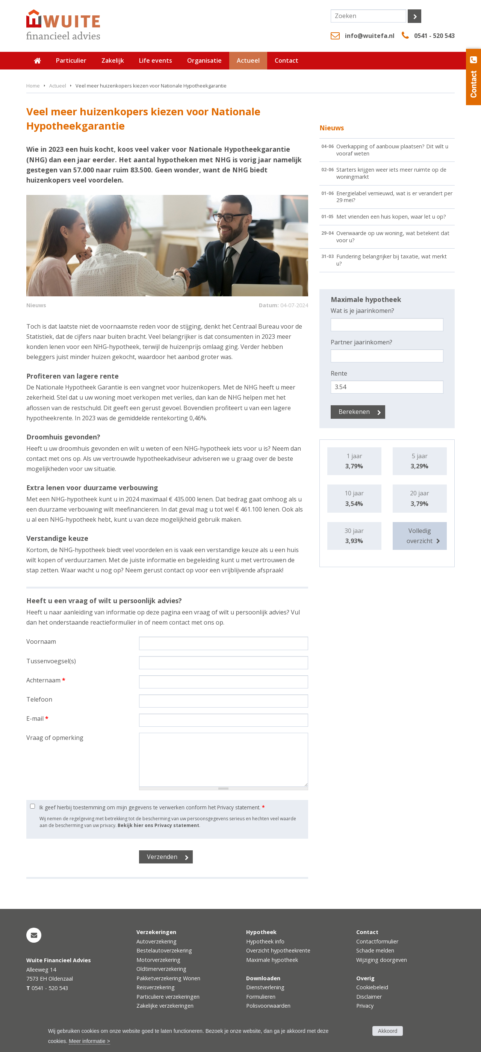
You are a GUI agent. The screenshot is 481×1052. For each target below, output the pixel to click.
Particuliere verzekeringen (168, 996)
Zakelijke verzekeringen (165, 1005)
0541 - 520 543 (434, 36)
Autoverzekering (156, 941)
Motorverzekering (158, 959)
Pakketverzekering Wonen (168, 978)
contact (179, 622)
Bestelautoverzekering (164, 950)
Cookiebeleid (372, 987)
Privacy (365, 1005)
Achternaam (45, 680)
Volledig (420, 536)
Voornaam (41, 641)
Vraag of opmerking (54, 738)
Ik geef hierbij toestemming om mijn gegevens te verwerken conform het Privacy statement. (152, 807)
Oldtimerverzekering (161, 968)
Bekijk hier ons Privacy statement (158, 825)
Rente (339, 373)
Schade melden (375, 950)
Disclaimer (369, 996)
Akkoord (387, 1031)
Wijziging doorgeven (381, 959)
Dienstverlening (265, 987)
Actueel (57, 85)
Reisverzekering (155, 987)
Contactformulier (377, 941)
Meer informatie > (89, 1041)
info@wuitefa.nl (370, 36)
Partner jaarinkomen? (361, 342)
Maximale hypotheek (272, 959)
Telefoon (39, 699)
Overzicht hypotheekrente (278, 950)
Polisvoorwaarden (268, 1005)
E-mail (37, 718)
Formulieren (260, 996)
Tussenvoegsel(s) (51, 661)
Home (33, 85)
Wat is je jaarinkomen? (362, 310)
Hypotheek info (265, 941)
